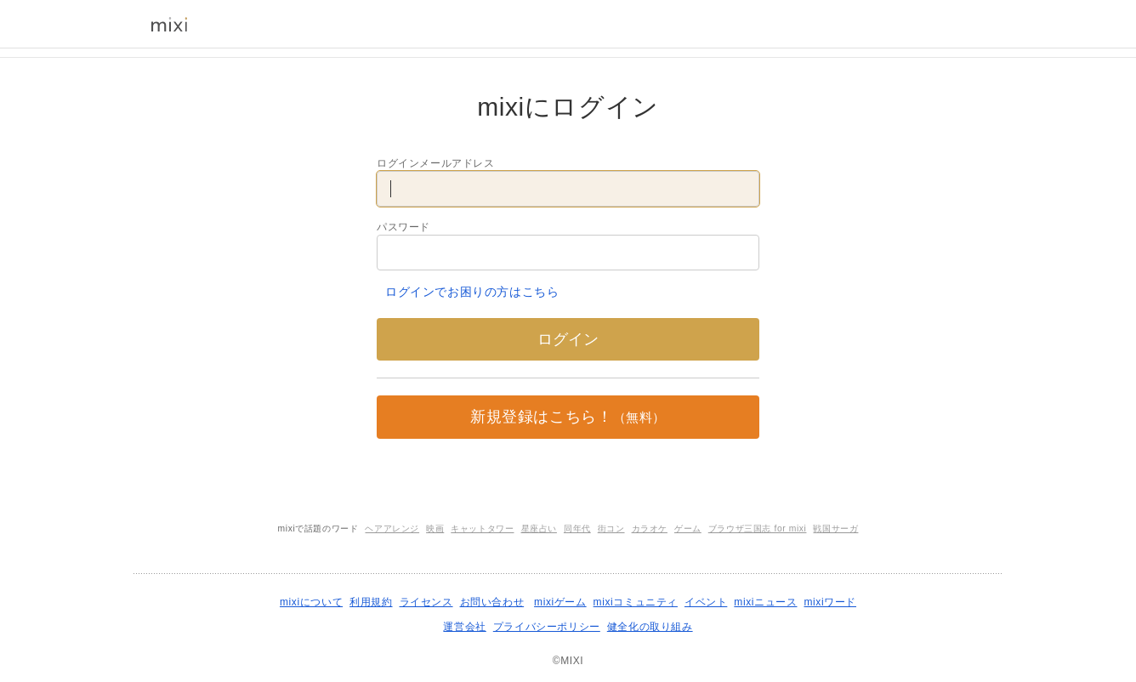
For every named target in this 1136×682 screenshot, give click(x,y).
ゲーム (687, 528)
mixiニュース (765, 602)
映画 (435, 528)
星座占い (539, 528)
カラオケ (649, 528)
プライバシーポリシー (546, 627)
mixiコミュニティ (636, 602)
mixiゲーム (560, 602)
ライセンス (426, 602)
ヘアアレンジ (392, 528)
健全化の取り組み (650, 627)
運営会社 (464, 627)
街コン (611, 528)
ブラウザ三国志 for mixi (757, 528)
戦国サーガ (835, 528)
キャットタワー (482, 528)
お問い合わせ (492, 602)
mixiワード (830, 602)
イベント (705, 602)
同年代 (577, 528)
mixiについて (311, 602)
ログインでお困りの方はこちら (472, 291)
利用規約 (370, 602)
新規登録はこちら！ (568, 416)
